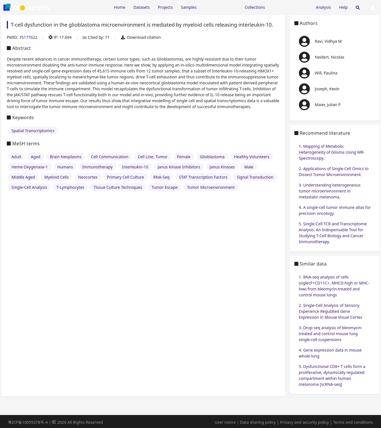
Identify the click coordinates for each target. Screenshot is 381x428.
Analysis (323, 7)
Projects (165, 7)
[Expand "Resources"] (220, 7)
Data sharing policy (258, 422)
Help (343, 7)
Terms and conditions (353, 422)
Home (119, 7)
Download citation (141, 37)
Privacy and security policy (304, 422)
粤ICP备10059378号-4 (28, 422)
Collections (255, 7)
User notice (225, 422)
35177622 (28, 37)
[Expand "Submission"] (290, 7)
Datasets (142, 7)
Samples (188, 7)
